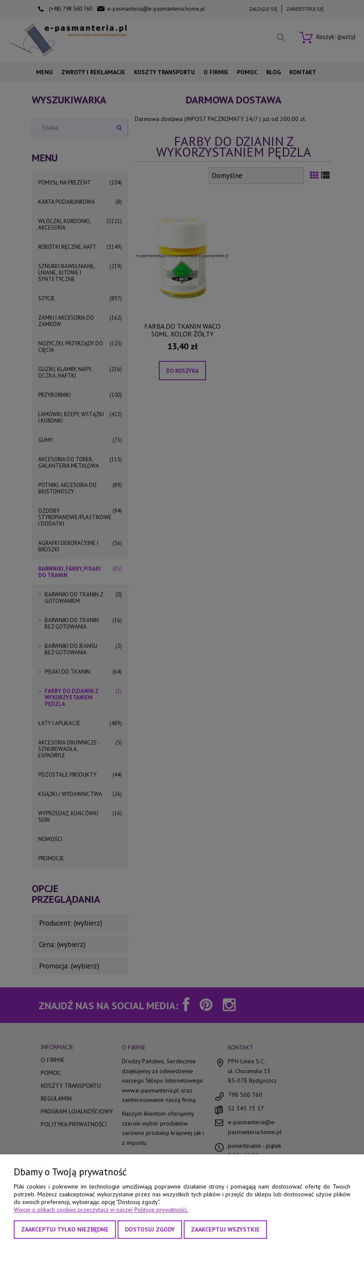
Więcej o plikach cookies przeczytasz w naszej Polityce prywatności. (101, 1209)
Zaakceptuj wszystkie (225, 1229)
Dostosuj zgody (150, 1229)
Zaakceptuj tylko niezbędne (65, 1229)
